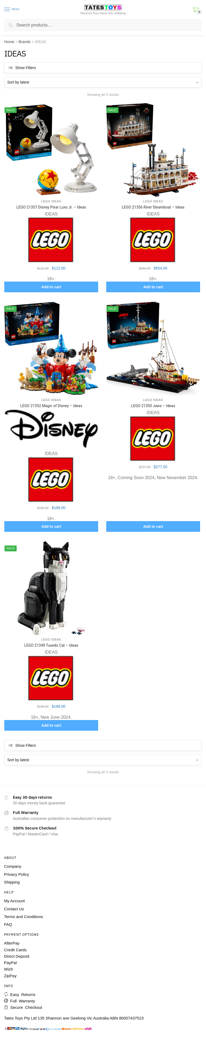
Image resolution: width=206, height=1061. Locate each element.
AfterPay (12, 943)
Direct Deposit (16, 956)
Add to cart (51, 287)
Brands (24, 42)
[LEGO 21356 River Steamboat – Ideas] (153, 150)
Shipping (12, 882)
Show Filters (25, 68)
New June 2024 (55, 717)
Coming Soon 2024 (136, 477)
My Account (14, 901)
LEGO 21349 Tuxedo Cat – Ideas (51, 645)
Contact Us (14, 909)
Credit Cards (15, 950)
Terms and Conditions (23, 916)
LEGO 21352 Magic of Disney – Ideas (51, 406)
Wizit (8, 969)
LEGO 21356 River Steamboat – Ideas (153, 207)
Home (9, 42)
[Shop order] (103, 82)
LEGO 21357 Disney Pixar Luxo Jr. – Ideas (51, 207)
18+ (50, 278)
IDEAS (51, 214)
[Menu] (7, 9)
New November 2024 (177, 477)
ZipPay (10, 975)
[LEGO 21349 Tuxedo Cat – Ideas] (51, 588)
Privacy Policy (16, 874)
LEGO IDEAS (51, 201)
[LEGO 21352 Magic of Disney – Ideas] (51, 348)
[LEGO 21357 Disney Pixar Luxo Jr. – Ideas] (51, 150)
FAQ (8, 924)
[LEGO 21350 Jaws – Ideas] (153, 348)
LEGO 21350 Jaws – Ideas (153, 406)
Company (12, 866)
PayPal (10, 962)
